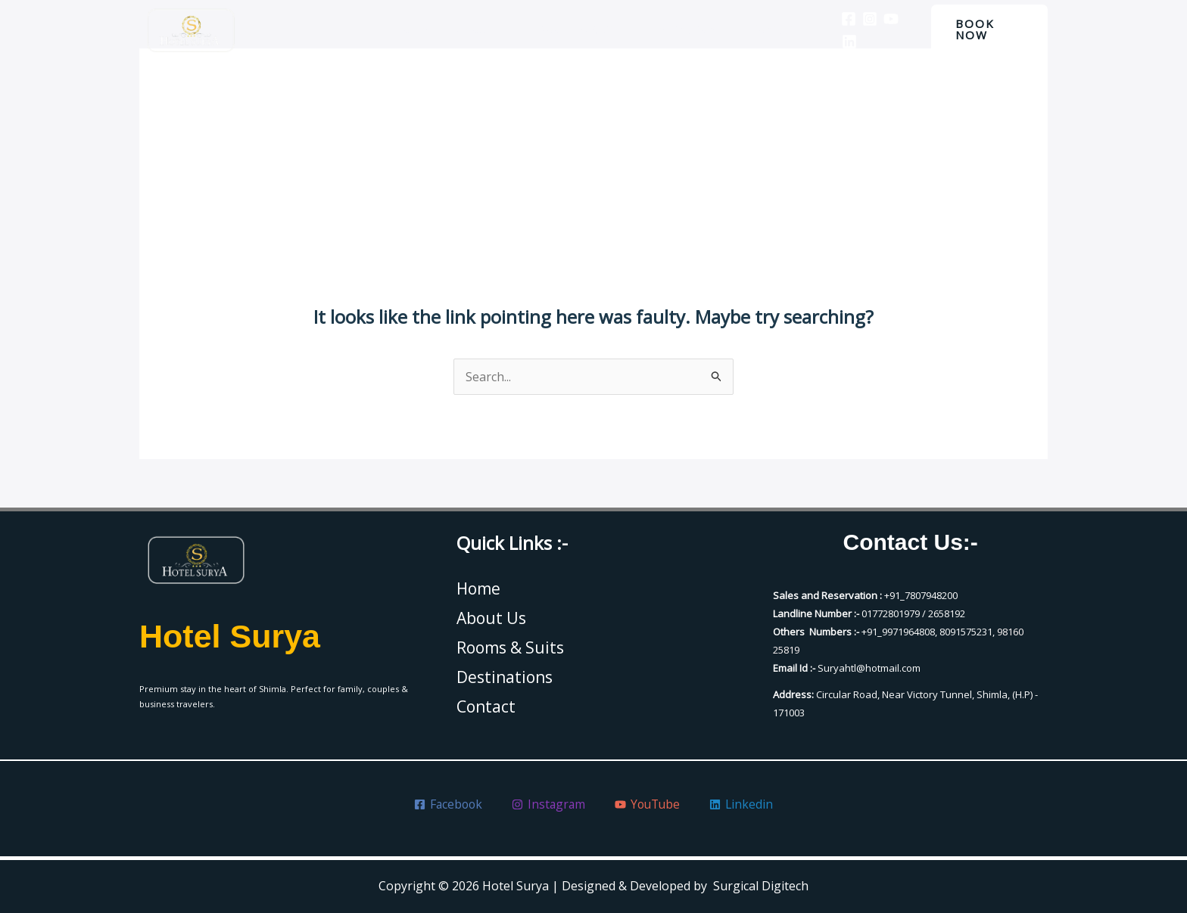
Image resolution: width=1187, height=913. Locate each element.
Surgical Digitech (760, 885)
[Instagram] (858, 19)
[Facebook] (837, 19)
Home (420, 29)
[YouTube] (879, 19)
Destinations (680, 29)
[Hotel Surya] (190, 30)
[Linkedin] (838, 41)
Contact (763, 29)
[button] (986, 29)
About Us (487, 29)
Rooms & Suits (579, 29)
